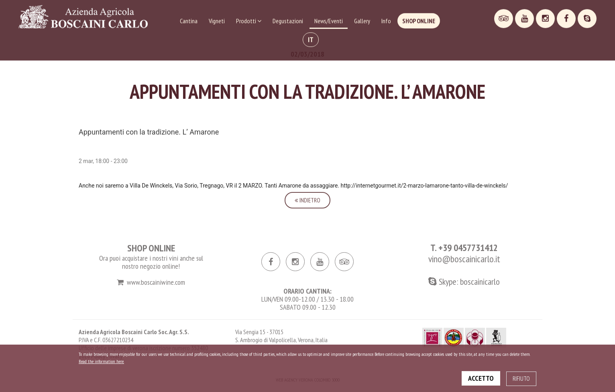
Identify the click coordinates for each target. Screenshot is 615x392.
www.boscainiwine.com (151, 282)
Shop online (418, 19)
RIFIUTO (521, 378)
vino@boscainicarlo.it (464, 259)
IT (311, 38)
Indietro (307, 200)
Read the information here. (101, 361)
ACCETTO (481, 378)
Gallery (362, 19)
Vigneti (217, 19)
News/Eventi (328, 19)
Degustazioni (288, 19)
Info (386, 19)
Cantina (189, 19)
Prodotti (248, 19)
